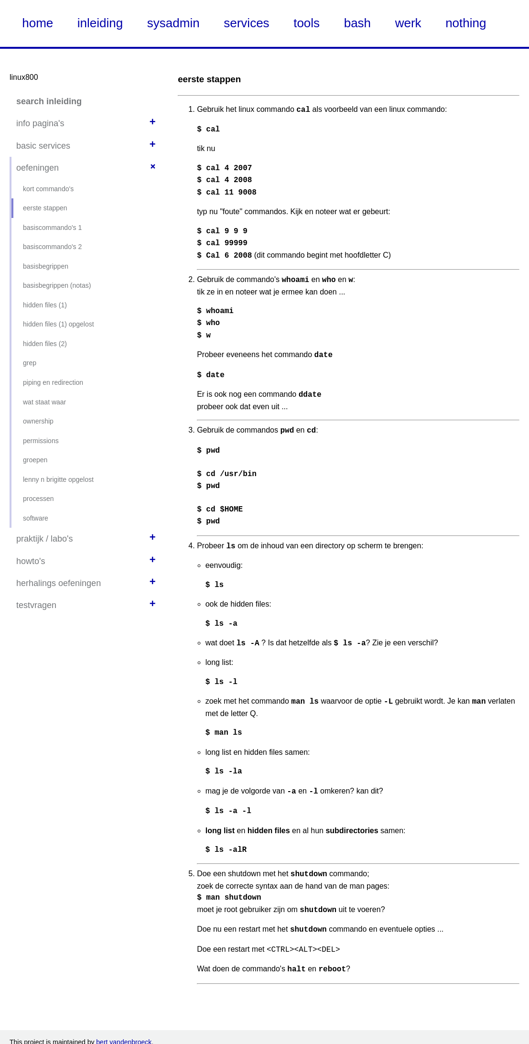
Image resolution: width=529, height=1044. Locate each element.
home (37, 23)
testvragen (36, 605)
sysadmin (173, 23)
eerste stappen (45, 208)
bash (357, 23)
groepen (35, 460)
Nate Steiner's (157, 1033)
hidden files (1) (45, 305)
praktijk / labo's (44, 539)
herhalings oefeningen (58, 583)
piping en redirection (53, 382)
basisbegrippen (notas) (57, 285)
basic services (43, 146)
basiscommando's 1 (52, 227)
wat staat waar (44, 402)
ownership (38, 421)
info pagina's (40, 123)
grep (29, 363)
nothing (465, 23)
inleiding (100, 23)
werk (408, 23)
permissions (41, 441)
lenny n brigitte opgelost (58, 479)
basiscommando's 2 (52, 246)
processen (38, 498)
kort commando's (48, 189)
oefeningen (37, 168)
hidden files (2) (45, 344)
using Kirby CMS (84, 1033)
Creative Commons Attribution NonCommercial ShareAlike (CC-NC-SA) (432, 1024)
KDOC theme (189, 1033)
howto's (30, 561)
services (246, 23)
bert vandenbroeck (123, 1006)
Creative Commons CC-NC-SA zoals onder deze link (195, 1024)
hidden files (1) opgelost (58, 324)
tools (306, 23)
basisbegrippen (45, 266)
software (35, 518)
